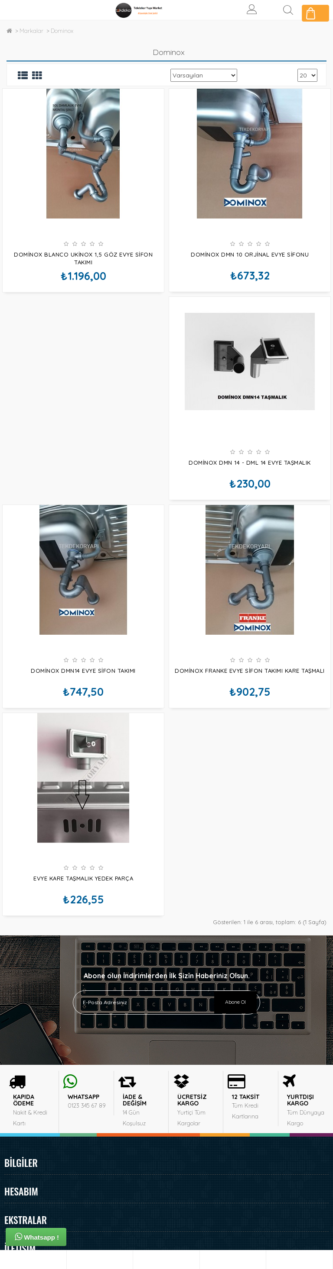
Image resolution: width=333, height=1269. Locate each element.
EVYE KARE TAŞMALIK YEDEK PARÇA (250, 714)
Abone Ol (235, 860)
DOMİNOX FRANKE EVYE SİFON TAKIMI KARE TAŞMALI (83, 714)
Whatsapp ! (37, 1236)
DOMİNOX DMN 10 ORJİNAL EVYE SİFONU (250, 254)
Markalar (31, 30)
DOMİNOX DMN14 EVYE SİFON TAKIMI (249, 484)
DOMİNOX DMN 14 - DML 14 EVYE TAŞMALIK (83, 484)
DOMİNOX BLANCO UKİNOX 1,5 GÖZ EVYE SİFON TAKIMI (83, 258)
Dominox (62, 30)
